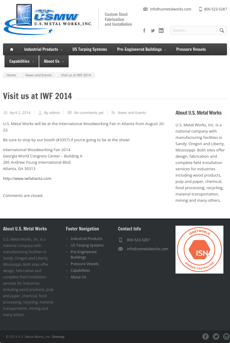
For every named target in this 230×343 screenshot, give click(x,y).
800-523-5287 (215, 9)
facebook (144, 30)
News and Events (132, 112)
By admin (52, 112)
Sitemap (58, 336)
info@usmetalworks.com (170, 9)
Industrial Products (43, 49)
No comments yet (89, 112)
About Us (54, 61)
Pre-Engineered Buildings (141, 49)
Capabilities (21, 61)
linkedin (161, 30)
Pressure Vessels (191, 49)
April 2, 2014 (20, 112)
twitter (152, 30)
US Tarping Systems (89, 49)
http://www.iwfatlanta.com (27, 178)
